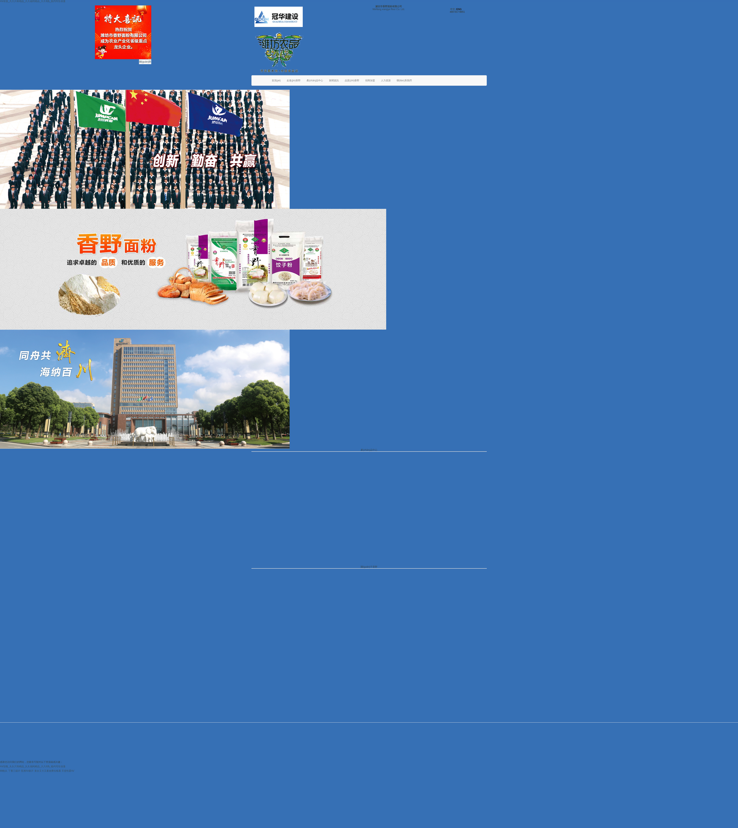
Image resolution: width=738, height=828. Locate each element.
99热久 (3, 770)
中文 (452, 9)
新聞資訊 (334, 80)
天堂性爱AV (68, 770)
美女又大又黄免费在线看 (47, 770)
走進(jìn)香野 (294, 80)
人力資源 (386, 80)
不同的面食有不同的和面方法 (402, 520)
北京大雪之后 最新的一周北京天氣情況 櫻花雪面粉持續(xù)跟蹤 (421, 542)
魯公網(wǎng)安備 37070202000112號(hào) (461, 756)
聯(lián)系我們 (404, 80)
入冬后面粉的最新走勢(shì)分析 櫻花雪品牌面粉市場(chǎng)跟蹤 (421, 538)
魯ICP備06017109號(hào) (346, 756)
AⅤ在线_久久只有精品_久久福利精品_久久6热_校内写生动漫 (32, 766)
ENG (459, 9)
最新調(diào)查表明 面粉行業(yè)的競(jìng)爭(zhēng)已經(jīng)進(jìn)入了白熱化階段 (432, 547)
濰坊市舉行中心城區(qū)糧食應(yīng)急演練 (288, 524)
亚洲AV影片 (27, 770)
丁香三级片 (14, 770)
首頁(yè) (276, 80)
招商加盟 (370, 80)
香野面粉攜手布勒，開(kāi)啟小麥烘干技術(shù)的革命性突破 (298, 520)
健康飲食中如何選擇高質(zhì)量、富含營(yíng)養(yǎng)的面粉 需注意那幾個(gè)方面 (432, 533)
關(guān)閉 (145, 61)
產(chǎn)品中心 (315, 80)
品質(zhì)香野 (352, 80)
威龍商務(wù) (408, 756)
